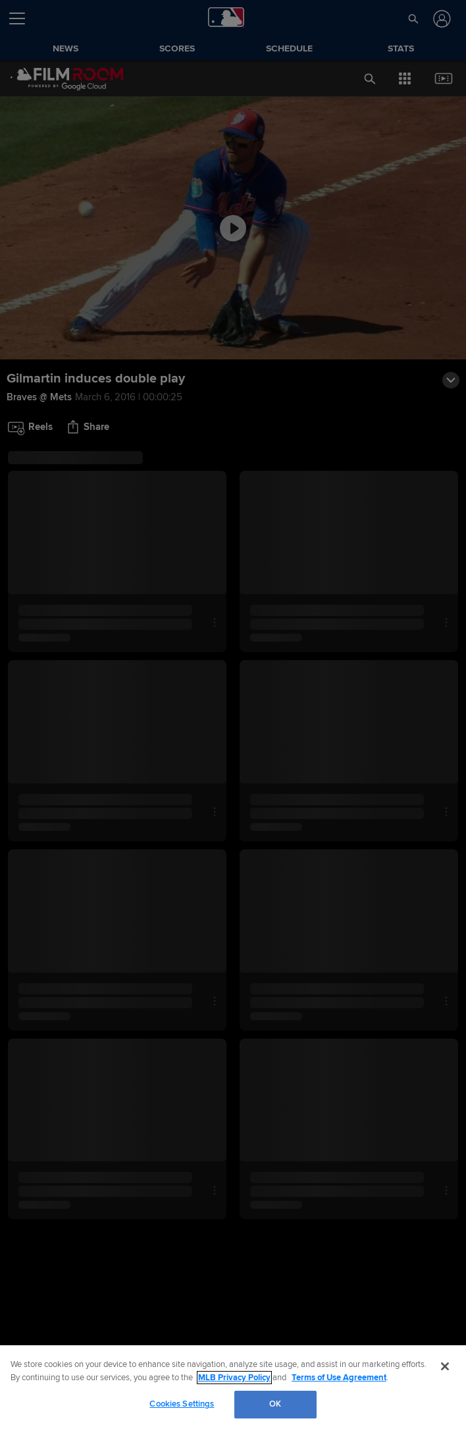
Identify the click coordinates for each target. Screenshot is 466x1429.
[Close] (444, 1366)
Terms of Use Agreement (339, 1377)
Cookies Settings (181, 1404)
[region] (233, 1387)
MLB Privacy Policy (234, 1377)
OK (275, 1404)
